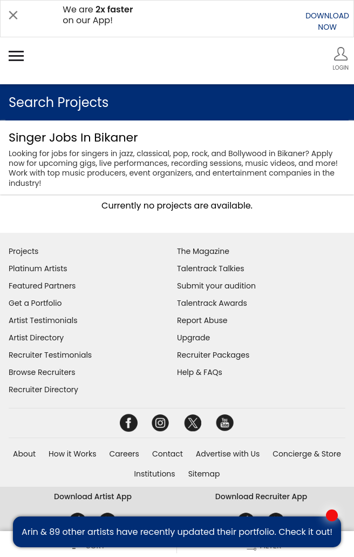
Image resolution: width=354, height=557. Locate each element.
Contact (167, 453)
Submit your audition (216, 285)
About (24, 453)
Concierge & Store (307, 453)
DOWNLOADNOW (327, 21)
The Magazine (203, 251)
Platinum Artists (38, 268)
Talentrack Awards (212, 303)
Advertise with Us (228, 453)
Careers (124, 453)
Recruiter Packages (213, 355)
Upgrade (193, 337)
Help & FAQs (199, 372)
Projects (23, 251)
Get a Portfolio (35, 303)
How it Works (73, 453)
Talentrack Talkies (210, 268)
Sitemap (204, 473)
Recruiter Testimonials (50, 355)
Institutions (154, 473)
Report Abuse (202, 320)
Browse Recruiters (42, 372)
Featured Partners (42, 285)
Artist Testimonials (43, 320)
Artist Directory (36, 337)
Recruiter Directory (43, 389)
